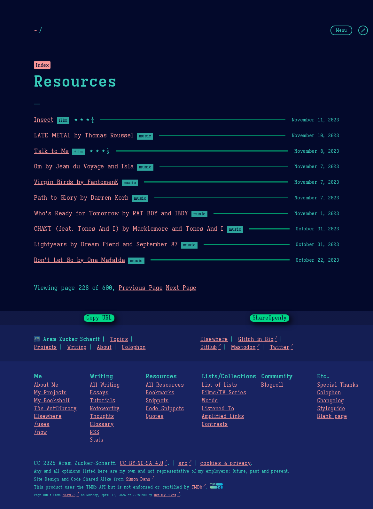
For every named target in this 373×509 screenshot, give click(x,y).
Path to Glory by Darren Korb (81, 197)
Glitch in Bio (255, 339)
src (182, 463)
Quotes (154, 416)
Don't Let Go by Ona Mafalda (79, 260)
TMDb (196, 487)
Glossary (101, 424)
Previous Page (140, 287)
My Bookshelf (52, 400)
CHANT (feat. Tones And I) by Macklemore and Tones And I (128, 228)
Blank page (332, 416)
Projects (45, 347)
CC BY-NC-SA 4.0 (141, 463)
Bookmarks (160, 392)
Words (210, 400)
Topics (119, 339)
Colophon (133, 347)
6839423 (69, 495)
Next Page (181, 287)
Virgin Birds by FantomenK (76, 182)
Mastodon (243, 347)
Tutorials (102, 400)
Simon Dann (138, 479)
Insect (43, 119)
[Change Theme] (363, 30)
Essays (99, 392)
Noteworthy (105, 408)
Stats (96, 440)
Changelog (330, 400)
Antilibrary (55, 408)
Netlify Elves (165, 495)
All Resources (165, 385)
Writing (77, 347)
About (104, 347)
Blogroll (272, 385)
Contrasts (215, 424)
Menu (341, 30)
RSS (94, 432)
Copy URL (99, 318)
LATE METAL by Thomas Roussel (83, 135)
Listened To (218, 408)
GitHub (208, 347)
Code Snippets (165, 408)
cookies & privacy (225, 463)
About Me (46, 385)
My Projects (50, 392)
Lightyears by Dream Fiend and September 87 (106, 244)
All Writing (105, 385)
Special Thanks (338, 385)
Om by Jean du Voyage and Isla (84, 166)
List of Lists (219, 385)
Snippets (157, 400)
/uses (41, 424)
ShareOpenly (270, 318)
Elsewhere (214, 339)
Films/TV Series (224, 392)
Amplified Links (223, 416)
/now (40, 432)
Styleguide (331, 408)
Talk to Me (51, 151)
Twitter (280, 347)
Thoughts (102, 416)
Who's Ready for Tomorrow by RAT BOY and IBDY (111, 213)
